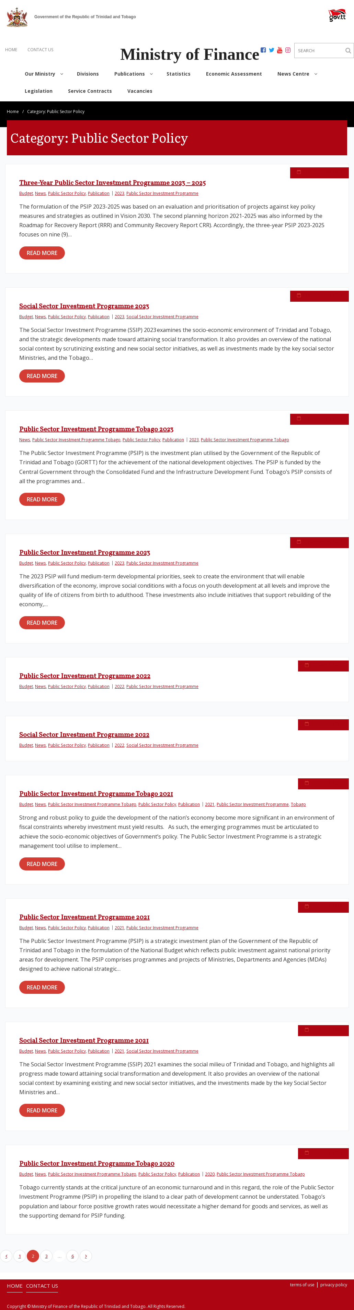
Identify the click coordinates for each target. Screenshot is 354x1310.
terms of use (302, 1285)
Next (86, 1256)
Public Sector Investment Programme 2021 (84, 917)
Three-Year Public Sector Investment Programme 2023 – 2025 (112, 183)
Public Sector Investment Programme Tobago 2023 (96, 429)
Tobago (298, 804)
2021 (210, 804)
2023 (119, 193)
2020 (210, 1174)
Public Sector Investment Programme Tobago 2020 (96, 1164)
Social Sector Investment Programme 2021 (84, 1041)
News (40, 193)
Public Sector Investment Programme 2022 (84, 676)
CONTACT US (40, 50)
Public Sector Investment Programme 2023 (84, 553)
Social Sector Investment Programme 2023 (84, 306)
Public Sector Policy (67, 193)
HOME (11, 50)
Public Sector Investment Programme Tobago (76, 439)
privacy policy (333, 1285)
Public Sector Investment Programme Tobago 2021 (96, 794)
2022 (119, 686)
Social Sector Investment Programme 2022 (84, 735)
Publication (99, 193)
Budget (26, 193)
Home (13, 111)
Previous (6, 1256)
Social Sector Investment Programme (162, 316)
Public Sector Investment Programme (162, 193)
